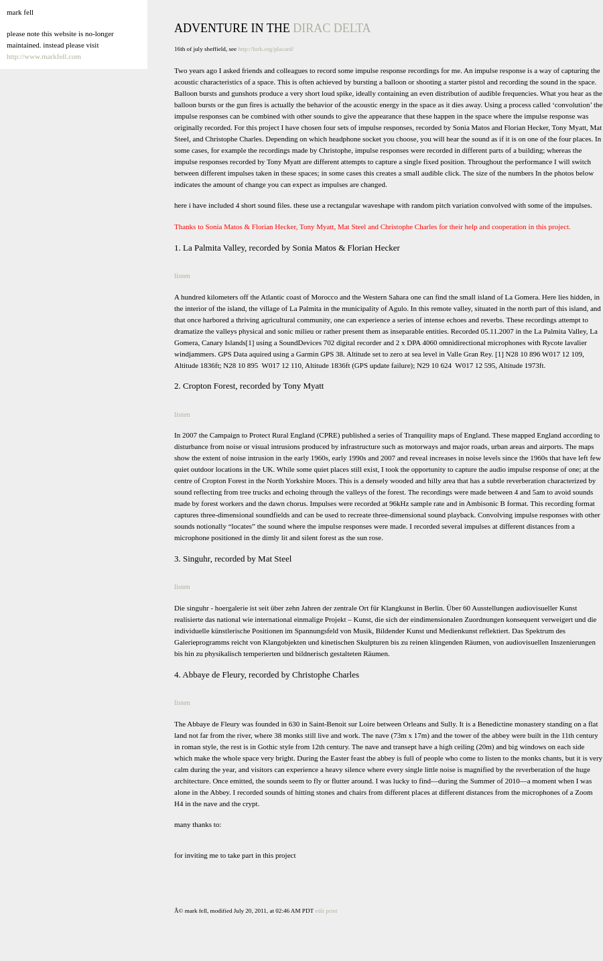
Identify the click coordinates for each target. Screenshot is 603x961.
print (331, 910)
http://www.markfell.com (44, 56)
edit (319, 910)
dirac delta (332, 28)
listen (182, 275)
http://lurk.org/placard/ (265, 49)
